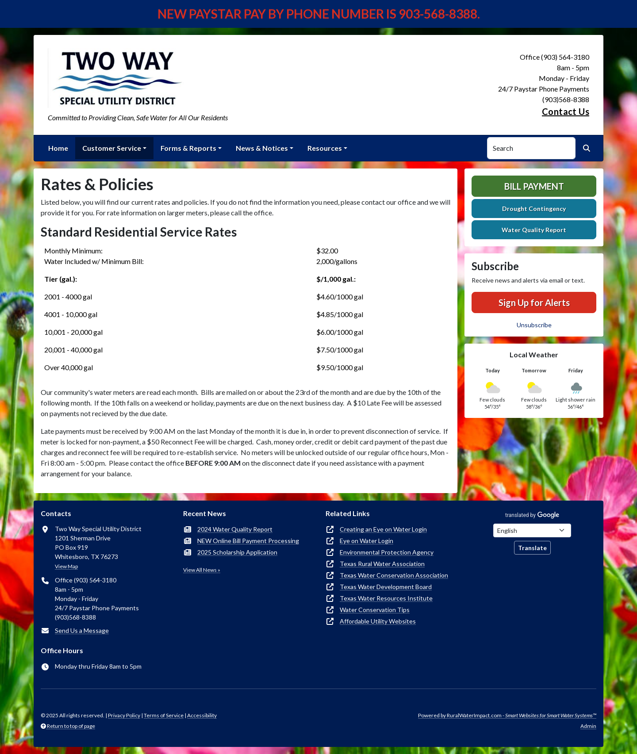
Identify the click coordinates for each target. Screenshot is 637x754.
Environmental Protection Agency (387, 552)
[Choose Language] (532, 530)
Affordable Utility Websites (378, 621)
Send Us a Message (82, 630)
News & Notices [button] (262, 148)
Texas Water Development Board (386, 586)
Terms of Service (164, 715)
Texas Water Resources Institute (386, 598)
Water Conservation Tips (375, 609)
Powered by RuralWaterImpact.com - (507, 715)
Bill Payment (534, 186)
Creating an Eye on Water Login (383, 529)
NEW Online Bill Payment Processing (248, 540)
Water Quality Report (534, 229)
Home (58, 148)
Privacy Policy (124, 715)
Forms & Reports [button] (188, 148)
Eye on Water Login (366, 540)
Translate (532, 547)
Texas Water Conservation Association (394, 575)
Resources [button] (324, 148)
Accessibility (202, 715)
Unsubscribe (534, 325)
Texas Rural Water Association (382, 563)
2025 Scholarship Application (237, 552)
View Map (66, 566)
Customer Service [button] (111, 148)
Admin (588, 726)
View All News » (201, 569)
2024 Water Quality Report (234, 529)
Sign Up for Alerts (534, 302)
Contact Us (565, 111)
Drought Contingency (534, 208)
